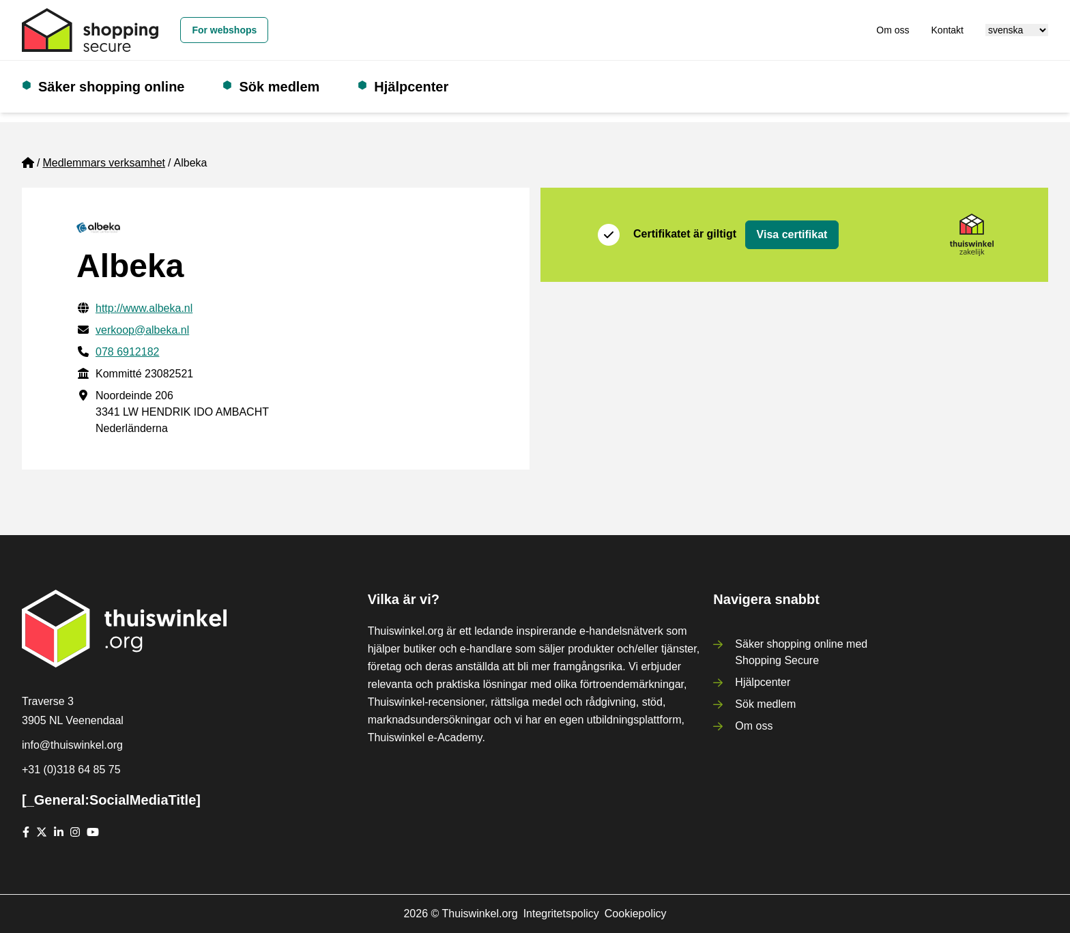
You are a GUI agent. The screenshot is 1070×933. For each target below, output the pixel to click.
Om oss (892, 30)
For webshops (224, 30)
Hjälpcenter (411, 86)
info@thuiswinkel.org (72, 745)
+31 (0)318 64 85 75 (71, 769)
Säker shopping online (111, 86)
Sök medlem (279, 86)
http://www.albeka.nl (144, 308)
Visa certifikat (792, 234)
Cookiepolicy (636, 913)
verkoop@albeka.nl (142, 330)
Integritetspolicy (561, 913)
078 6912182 (127, 352)
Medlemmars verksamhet (103, 163)
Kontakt (947, 30)
